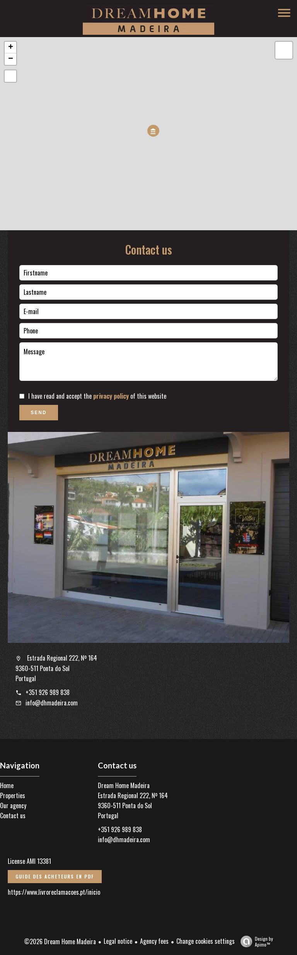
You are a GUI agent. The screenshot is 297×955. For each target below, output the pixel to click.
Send (38, 412)
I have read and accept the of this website (97, 396)
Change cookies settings (205, 941)
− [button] (10, 59)
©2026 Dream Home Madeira (60, 941)
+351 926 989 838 (48, 692)
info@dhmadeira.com (52, 702)
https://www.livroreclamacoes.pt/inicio (54, 892)
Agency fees (154, 941)
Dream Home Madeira (124, 785)
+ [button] (10, 47)
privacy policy (111, 396)
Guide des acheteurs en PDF (54, 876)
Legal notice (118, 941)
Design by (255, 941)
